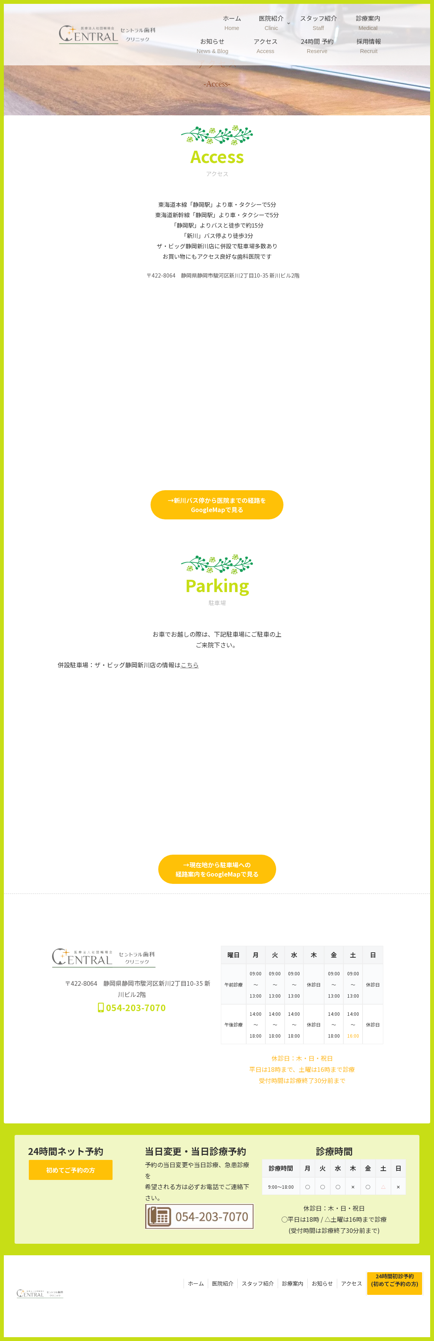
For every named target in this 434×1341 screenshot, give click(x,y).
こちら (190, 664)
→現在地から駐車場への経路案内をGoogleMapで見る (217, 869)
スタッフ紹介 (258, 1283)
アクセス (351, 1283)
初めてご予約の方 (70, 1170)
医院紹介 (223, 1283)
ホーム (196, 1283)
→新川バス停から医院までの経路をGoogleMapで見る (217, 505)
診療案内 (292, 1283)
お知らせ (322, 1283)
